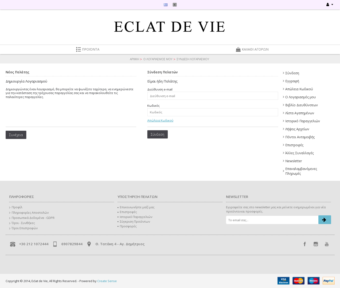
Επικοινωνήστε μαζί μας (135, 207)
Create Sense (107, 281)
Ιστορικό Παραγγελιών (302, 121)
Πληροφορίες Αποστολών (29, 212)
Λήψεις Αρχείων (297, 129)
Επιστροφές (294, 145)
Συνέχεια (16, 135)
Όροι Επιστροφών (23, 228)
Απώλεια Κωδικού (299, 89)
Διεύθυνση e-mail (159, 89)
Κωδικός (153, 105)
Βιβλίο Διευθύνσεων (301, 105)
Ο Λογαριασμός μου (300, 97)
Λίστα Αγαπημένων (299, 113)
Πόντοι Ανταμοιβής (300, 137)
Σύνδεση (292, 73)
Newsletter (293, 161)
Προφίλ (15, 207)
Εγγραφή (292, 81)
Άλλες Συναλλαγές (299, 153)
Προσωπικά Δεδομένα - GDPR (32, 218)
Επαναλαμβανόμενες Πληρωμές (301, 171)
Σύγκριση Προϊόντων (133, 221)
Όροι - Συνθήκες (22, 223)
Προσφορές (127, 226)
